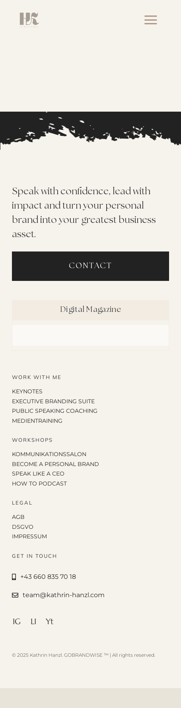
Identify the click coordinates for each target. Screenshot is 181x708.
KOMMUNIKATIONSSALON (49, 454)
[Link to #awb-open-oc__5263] (150, 19)
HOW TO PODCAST (39, 483)
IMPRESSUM (29, 536)
